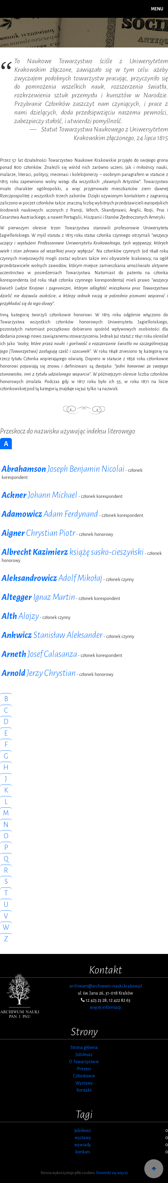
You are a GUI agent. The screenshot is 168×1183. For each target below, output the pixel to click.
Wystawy (84, 1083)
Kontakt (84, 1090)
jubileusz (83, 1130)
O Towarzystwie (84, 1061)
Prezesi (84, 1068)
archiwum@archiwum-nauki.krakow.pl (105, 986)
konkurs (82, 1151)
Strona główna (84, 1047)
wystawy (83, 1137)
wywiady (82, 1144)
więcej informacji (105, 1007)
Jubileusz (84, 1054)
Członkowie (84, 1076)
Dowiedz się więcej (112, 1173)
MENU (157, 9)
